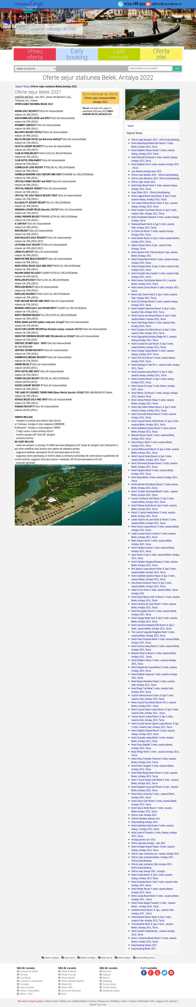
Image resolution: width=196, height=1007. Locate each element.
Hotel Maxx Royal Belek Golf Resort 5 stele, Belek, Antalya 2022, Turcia (152, 144)
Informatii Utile (146, 1001)
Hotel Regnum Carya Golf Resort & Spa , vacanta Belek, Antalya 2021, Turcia (154, 788)
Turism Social (109, 987)
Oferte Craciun (68, 974)
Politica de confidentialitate (73, 1001)
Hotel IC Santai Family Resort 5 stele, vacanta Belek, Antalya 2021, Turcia (153, 514)
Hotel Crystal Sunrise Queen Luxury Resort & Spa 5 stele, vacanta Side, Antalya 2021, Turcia (155, 725)
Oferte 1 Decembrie (29, 990)
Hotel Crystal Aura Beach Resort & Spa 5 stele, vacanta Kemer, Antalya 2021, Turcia (153, 317)
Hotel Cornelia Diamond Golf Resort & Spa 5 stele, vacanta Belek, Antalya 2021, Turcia (152, 626)
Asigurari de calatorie (166, 1001)
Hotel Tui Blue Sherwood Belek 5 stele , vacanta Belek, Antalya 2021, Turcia (154, 493)
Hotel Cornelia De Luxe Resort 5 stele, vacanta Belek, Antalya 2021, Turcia (153, 605)
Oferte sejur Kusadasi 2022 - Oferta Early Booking (155, 139)
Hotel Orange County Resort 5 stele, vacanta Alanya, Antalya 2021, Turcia (152, 352)
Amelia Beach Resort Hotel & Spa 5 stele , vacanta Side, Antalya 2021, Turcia (151, 918)
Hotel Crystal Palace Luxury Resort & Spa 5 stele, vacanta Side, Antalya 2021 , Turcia (155, 711)
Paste (63, 993)
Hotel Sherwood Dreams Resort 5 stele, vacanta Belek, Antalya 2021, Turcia (154, 464)
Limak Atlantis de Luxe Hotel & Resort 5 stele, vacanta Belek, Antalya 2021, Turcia (153, 521)
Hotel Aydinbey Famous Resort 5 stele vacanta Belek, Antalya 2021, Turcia (153, 429)
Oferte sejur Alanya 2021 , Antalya (148, 871)
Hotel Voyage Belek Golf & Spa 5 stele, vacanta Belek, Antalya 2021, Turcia (154, 619)
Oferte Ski (66, 984)
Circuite (24, 974)
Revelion (107, 971)
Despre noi (103, 1001)
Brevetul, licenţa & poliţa (30, 1001)
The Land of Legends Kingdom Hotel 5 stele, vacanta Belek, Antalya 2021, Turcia (153, 633)
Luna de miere (27, 987)
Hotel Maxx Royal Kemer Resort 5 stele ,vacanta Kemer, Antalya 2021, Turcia (154, 774)
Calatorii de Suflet (29, 971)
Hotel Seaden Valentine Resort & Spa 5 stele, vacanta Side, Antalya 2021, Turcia (153, 310)
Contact (92, 1001)
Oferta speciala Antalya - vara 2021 (148, 843)
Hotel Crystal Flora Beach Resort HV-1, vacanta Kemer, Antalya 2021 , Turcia (153, 704)
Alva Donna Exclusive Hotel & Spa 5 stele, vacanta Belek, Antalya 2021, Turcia (151, 584)
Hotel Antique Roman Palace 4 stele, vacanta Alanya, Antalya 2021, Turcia (153, 848)
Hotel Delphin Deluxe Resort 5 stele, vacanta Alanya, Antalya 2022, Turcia (153, 151)
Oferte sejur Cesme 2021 (143, 182)
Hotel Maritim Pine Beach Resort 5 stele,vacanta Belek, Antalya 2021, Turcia (154, 486)
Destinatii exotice (111, 990)
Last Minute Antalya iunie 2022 (146, 171)
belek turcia (106, 957)
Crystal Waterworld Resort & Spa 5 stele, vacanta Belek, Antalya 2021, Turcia (155, 450)
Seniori (106, 977)
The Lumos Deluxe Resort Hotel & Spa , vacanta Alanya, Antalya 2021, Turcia (154, 204)
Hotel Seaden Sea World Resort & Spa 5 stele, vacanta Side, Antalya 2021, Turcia (153, 331)
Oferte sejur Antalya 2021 (144, 815)
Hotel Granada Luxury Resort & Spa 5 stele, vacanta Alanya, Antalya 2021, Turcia (152, 373)
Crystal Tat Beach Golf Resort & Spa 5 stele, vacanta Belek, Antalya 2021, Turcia (152, 500)
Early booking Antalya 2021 (144, 822)
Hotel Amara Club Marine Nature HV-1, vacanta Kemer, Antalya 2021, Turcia (153, 282)
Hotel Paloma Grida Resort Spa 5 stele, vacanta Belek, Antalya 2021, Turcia (154, 507)
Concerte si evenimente (31, 981)
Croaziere (24, 984)
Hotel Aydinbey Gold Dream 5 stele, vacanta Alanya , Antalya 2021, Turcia (152, 827)
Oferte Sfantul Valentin (72, 981)
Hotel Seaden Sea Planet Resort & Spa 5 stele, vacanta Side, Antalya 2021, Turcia (154, 211)
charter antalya (51, 957)
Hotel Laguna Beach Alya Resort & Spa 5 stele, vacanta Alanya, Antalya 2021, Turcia (153, 197)
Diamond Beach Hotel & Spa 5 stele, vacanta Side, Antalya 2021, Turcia (152, 225)
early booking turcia (145, 957)
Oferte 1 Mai (26, 993)
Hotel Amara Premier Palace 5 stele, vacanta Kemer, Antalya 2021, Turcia (152, 401)
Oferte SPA (66, 987)
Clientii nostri (51, 1001)
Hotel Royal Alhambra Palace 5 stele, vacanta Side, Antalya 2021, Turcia (153, 682)
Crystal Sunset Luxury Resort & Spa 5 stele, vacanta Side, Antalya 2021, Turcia (152, 718)
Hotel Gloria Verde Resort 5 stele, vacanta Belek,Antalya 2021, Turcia (151, 809)
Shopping (107, 981)
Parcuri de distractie (71, 990)
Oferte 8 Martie (69, 971)
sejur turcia (69, 957)
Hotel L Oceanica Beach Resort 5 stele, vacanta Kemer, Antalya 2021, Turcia (153, 939)
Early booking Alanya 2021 (144, 945)
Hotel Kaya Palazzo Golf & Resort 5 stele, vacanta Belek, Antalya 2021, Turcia (155, 598)
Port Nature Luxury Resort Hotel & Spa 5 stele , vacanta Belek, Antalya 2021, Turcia (154, 570)
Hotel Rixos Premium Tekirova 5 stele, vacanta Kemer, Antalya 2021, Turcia (153, 760)
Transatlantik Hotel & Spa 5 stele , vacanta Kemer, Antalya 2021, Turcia (152, 925)
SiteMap (115, 1001)
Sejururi (107, 974)
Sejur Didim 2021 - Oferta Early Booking (150, 192)
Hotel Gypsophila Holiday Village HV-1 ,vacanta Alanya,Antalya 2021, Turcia (154, 338)
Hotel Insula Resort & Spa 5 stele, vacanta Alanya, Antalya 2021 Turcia (151, 876)
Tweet (130, 126)
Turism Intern (109, 984)
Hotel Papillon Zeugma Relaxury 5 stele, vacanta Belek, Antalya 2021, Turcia (154, 563)
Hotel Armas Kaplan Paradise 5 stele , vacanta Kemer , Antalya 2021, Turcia (153, 904)
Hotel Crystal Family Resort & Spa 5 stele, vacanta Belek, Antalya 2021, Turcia (151, 457)
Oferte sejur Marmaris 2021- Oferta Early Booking (155, 178)
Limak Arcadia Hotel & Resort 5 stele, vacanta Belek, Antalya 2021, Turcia (153, 535)
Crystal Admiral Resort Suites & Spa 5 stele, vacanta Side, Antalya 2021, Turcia (152, 697)
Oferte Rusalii (68, 977)
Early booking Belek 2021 (143, 948)
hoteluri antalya (87, 957)
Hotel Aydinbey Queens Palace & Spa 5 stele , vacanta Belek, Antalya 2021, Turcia (153, 577)
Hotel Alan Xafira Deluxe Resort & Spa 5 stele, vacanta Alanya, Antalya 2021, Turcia (153, 408)
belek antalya (123, 957)
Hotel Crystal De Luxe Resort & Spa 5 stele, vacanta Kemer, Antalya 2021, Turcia (152, 345)
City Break (25, 977)
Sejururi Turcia (22, 86)
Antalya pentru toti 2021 (143, 839)
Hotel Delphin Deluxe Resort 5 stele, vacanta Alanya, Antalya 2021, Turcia (153, 732)
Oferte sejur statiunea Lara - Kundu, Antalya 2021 (155, 853)
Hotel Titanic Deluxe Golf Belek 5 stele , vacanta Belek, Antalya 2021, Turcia (155, 781)
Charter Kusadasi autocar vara (145, 818)
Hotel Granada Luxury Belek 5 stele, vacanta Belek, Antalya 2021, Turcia (152, 739)
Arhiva (124, 1001)
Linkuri (133, 1001)
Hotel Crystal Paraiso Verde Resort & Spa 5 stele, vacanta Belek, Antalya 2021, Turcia (155, 422)
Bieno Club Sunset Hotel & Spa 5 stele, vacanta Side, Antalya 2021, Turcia (154, 296)
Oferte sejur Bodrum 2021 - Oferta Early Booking (154, 174)
